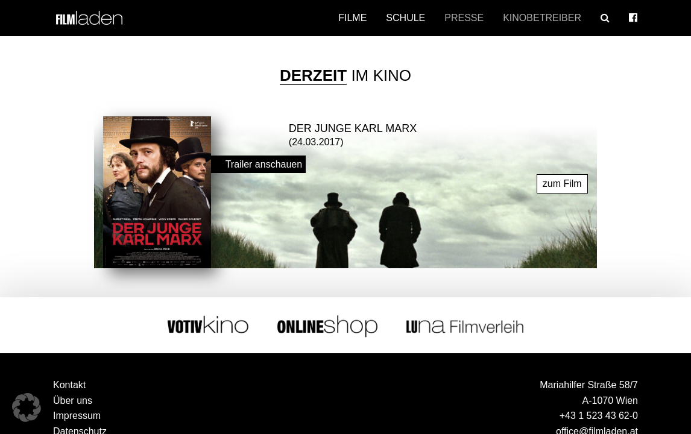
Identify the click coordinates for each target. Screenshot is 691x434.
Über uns (72, 399)
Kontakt (69, 383)
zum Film (562, 182)
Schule (405, 18)
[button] (26, 407)
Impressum (77, 414)
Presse (464, 18)
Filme (352, 18)
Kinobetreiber (542, 18)
